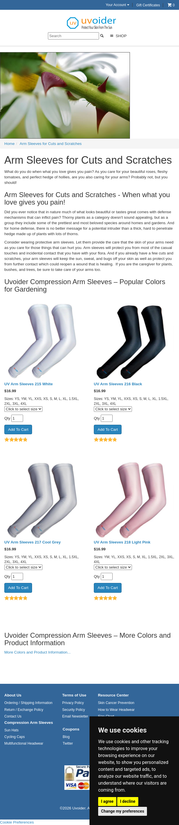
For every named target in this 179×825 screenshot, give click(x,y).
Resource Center (113, 695)
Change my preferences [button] (122, 811)
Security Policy (73, 710)
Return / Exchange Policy (23, 710)
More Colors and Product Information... (37, 652)
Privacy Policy (73, 703)
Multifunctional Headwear (23, 743)
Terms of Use (74, 695)
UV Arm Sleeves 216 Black (118, 384)
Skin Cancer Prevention (116, 703)
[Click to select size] (23, 409)
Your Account (117, 5)
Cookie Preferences (17, 822)
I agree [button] (107, 801)
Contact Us (12, 716)
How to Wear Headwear (116, 710)
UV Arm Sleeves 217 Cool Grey (32, 542)
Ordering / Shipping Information (28, 703)
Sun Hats (11, 730)
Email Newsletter (75, 716)
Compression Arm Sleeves (28, 722)
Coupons (71, 729)
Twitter (68, 743)
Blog (66, 737)
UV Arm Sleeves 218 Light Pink (122, 542)
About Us (12, 695)
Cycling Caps (14, 737)
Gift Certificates (148, 5)
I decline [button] (127, 801)
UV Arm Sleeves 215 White (28, 384)
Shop (117, 36)
